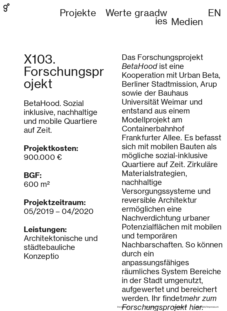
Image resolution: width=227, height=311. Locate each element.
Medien (187, 21)
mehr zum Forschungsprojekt (169, 285)
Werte (119, 12)
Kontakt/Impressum (207, 306)
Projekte (78, 12)
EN (214, 12)
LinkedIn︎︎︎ (152, 306)
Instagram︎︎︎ (124, 306)
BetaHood (139, 48)
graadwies (151, 16)
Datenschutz (180, 306)
